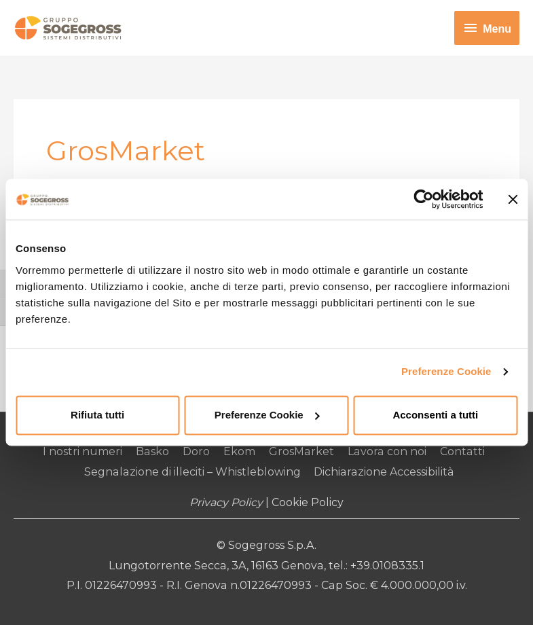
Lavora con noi (387, 451)
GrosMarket (302, 451)
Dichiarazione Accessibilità (383, 471)
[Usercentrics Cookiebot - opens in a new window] (423, 199)
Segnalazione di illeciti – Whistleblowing (193, 471)
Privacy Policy (226, 503)
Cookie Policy (308, 503)
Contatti (461, 451)
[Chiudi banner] (512, 199)
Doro (197, 451)
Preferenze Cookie (446, 371)
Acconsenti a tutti (435, 415)
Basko (154, 451)
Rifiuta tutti (97, 415)
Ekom (241, 451)
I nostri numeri (84, 451)
